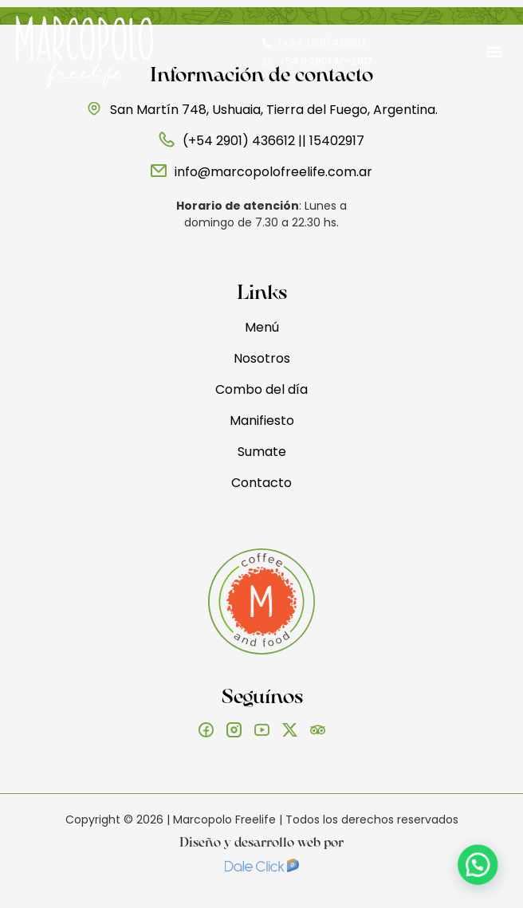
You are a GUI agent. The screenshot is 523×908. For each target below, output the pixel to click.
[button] (494, 52)
